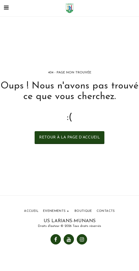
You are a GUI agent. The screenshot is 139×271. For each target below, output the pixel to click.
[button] (6, 8)
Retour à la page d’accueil (69, 137)
